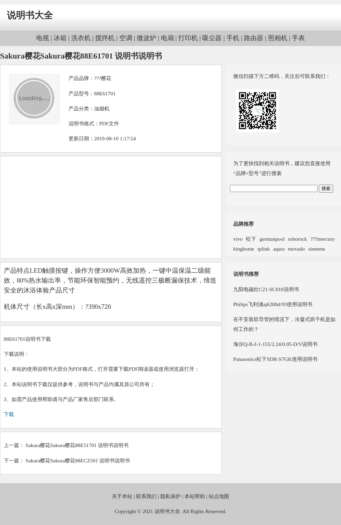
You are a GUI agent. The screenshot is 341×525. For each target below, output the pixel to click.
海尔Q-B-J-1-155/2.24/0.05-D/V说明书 (275, 344)
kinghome (243, 249)
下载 (9, 414)
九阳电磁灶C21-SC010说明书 (266, 289)
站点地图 (219, 496)
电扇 (167, 38)
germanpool (272, 239)
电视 (42, 38)
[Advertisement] (111, 207)
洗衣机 (81, 38)
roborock (297, 239)
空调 (125, 38)
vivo (237, 239)
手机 (232, 38)
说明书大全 (30, 15)
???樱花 (102, 78)
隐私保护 (170, 496)
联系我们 (146, 496)
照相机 (277, 38)
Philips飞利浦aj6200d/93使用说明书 (272, 304)
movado (296, 249)
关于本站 (122, 496)
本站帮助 (194, 496)
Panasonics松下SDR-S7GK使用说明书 (275, 359)
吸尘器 (212, 38)
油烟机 (101, 108)
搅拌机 (105, 38)
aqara (278, 249)
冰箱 (60, 38)
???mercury (322, 239)
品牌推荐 (243, 224)
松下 (251, 239)
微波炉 (146, 38)
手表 (298, 38)
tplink (263, 249)
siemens (316, 249)
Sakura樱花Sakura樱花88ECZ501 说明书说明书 (78, 460)
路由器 (253, 38)
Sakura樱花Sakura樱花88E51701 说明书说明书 (77, 445)
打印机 (188, 38)
